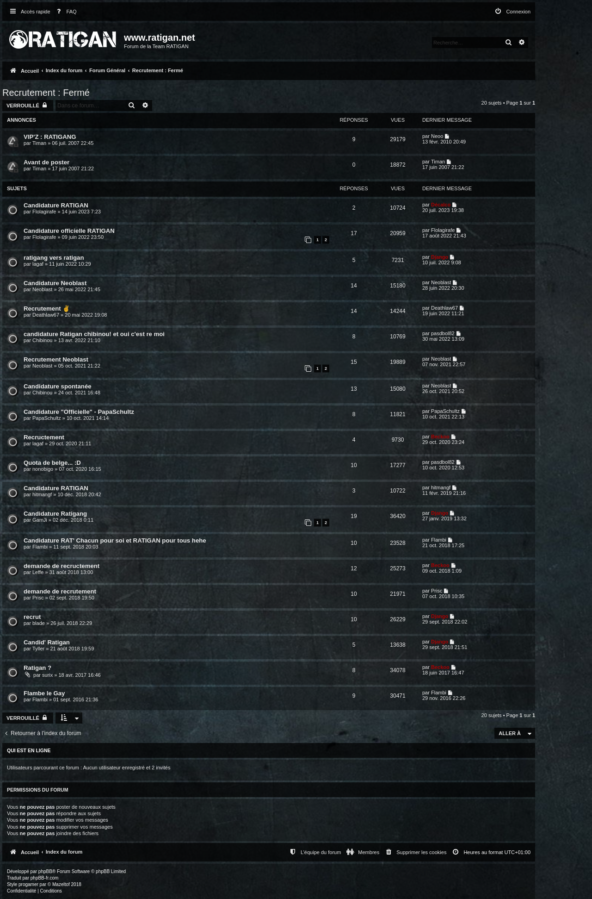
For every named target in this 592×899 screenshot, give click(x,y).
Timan (39, 143)
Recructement (44, 437)
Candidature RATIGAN (56, 205)
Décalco (440, 204)
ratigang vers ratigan (54, 257)
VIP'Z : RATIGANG (50, 136)
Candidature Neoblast (55, 283)
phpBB (45, 871)
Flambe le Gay (44, 693)
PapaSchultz (46, 418)
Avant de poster (46, 162)
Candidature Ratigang (55, 513)
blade (38, 623)
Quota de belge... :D (52, 462)
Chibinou (42, 340)
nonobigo (42, 469)
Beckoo (440, 436)
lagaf (37, 264)
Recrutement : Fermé (46, 92)
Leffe (37, 572)
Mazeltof (61, 884)
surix (47, 675)
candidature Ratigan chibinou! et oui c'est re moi (94, 334)
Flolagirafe (44, 211)
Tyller (38, 648)
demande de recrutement (60, 591)
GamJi (39, 520)
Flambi (40, 546)
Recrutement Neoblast (56, 359)
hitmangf (42, 494)
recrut (32, 616)
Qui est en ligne (29, 750)
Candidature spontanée (58, 386)
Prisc (37, 597)
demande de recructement (61, 565)
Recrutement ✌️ (47, 308)
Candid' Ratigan (47, 642)
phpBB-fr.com (45, 877)
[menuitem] (65, 12)
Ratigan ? (37, 667)
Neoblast (42, 289)
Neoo (437, 136)
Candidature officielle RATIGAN (69, 230)
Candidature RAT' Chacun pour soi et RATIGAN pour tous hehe (115, 540)
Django (439, 257)
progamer (28, 884)
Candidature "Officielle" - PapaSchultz (79, 411)
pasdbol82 (443, 333)
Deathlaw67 (45, 315)
